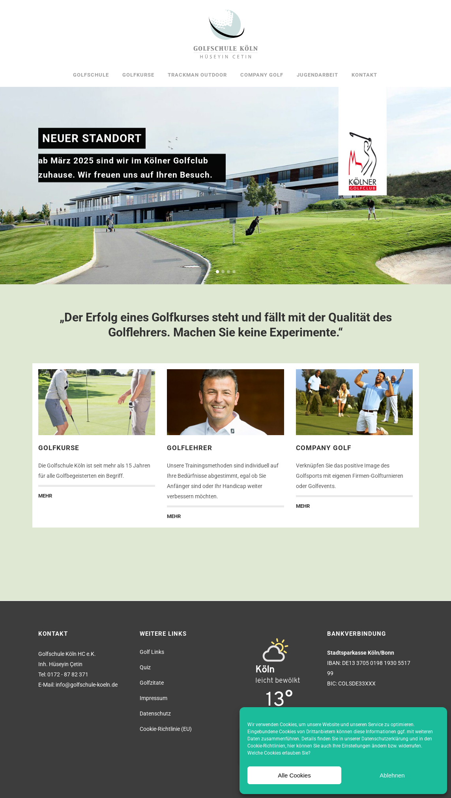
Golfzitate (152, 683)
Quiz (145, 667)
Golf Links (152, 652)
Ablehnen (392, 775)
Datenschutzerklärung (384, 739)
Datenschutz (155, 713)
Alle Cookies (294, 775)
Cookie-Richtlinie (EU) (166, 729)
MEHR (45, 496)
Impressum (153, 698)
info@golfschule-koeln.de (87, 685)
